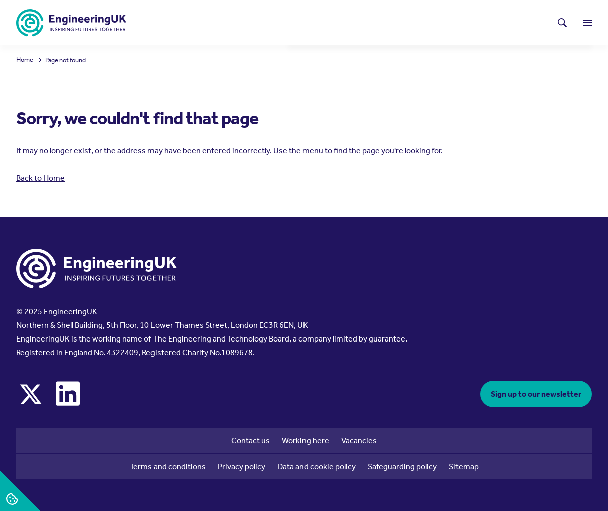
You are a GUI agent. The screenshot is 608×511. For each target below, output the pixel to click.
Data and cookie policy (316, 466)
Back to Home (40, 178)
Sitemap (464, 466)
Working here (305, 440)
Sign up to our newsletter (536, 394)
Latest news (334, 22)
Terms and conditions (168, 466)
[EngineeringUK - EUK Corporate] (71, 23)
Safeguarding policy (402, 466)
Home (24, 60)
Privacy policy (241, 466)
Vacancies (359, 440)
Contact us (250, 440)
